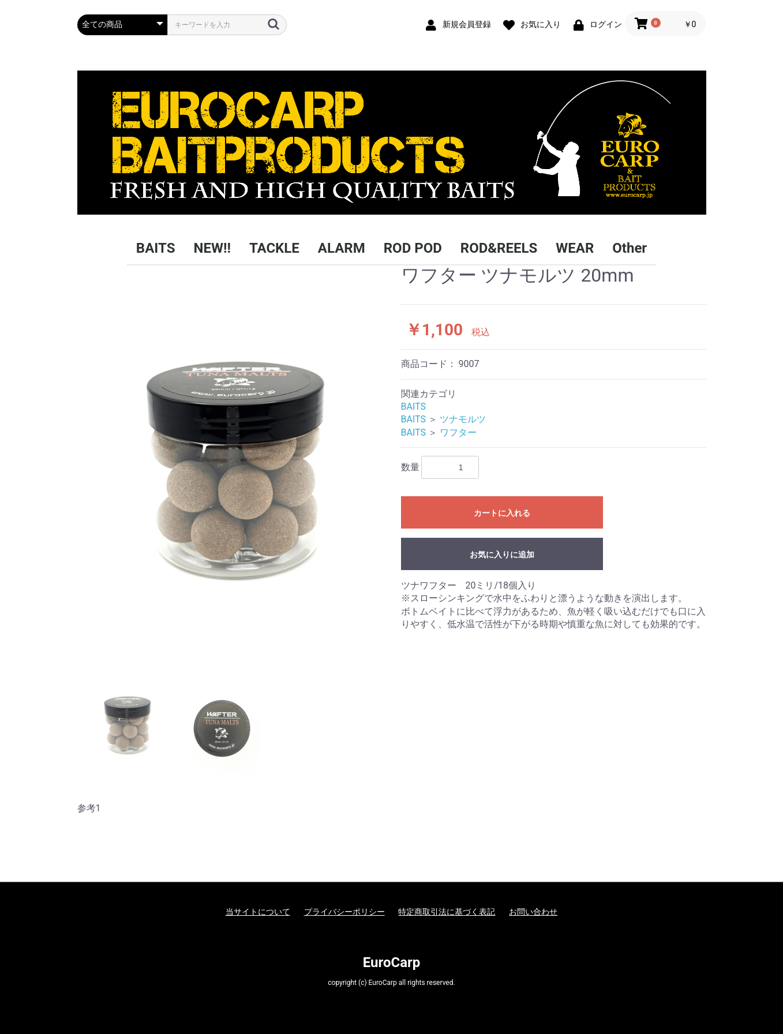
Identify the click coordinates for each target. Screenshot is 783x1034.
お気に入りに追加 (502, 554)
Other (629, 248)
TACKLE (274, 248)
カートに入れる (502, 513)
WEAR (575, 248)
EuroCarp (392, 962)
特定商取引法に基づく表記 (446, 911)
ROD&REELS (498, 248)
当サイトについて (258, 911)
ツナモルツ (463, 419)
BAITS (155, 248)
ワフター (458, 432)
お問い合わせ (533, 911)
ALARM (341, 248)
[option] (234, 459)
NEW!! (211, 248)
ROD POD (413, 248)
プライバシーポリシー (344, 911)
